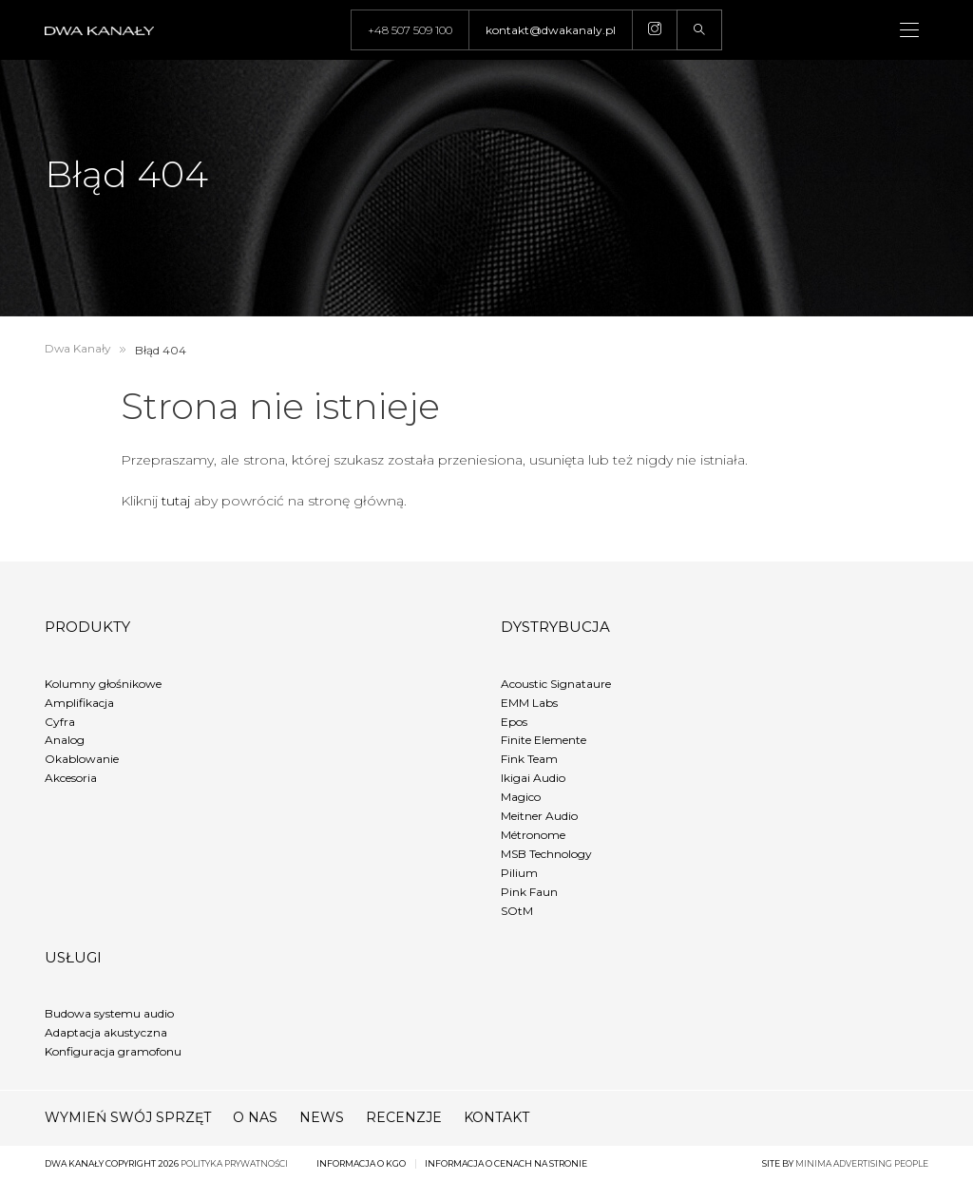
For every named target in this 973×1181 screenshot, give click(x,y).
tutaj (176, 500)
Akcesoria (71, 778)
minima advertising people (861, 1163)
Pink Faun (529, 892)
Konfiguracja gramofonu (113, 1051)
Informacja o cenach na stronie (506, 1163)
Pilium (519, 873)
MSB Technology (546, 854)
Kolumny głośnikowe (103, 683)
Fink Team (529, 759)
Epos (514, 721)
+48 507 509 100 (410, 30)
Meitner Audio (539, 816)
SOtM (517, 911)
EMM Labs (529, 702)
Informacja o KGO (361, 1163)
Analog (65, 740)
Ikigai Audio (533, 778)
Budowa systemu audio (109, 1013)
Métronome (533, 835)
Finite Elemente (543, 740)
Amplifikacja (79, 702)
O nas (255, 1117)
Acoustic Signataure (556, 683)
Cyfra (60, 721)
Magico (521, 797)
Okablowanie (82, 759)
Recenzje (404, 1117)
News (321, 1117)
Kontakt (496, 1117)
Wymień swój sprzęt (128, 1117)
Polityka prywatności (234, 1163)
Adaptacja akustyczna (106, 1032)
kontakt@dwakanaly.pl (551, 30)
